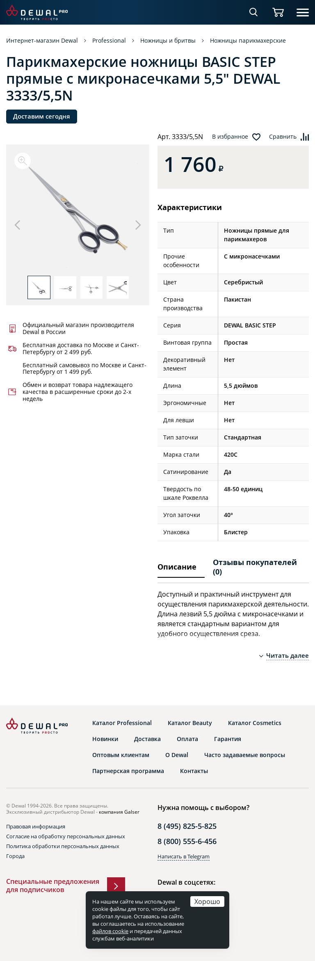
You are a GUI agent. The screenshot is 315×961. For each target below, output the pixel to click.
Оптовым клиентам (120, 755)
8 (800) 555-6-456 (187, 841)
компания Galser (119, 811)
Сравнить (283, 137)
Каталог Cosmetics (254, 723)
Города (15, 856)
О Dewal (176, 755)
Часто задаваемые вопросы (244, 755)
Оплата (187, 739)
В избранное (230, 137)
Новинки (105, 739)
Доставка (147, 739)
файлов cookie (110, 931)
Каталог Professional (122, 723)
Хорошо (207, 901)
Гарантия (227, 739)
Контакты (194, 771)
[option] (77, 214)
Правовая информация (35, 826)
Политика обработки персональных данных (62, 846)
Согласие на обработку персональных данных (65, 836)
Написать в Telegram (184, 856)
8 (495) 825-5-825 (187, 826)
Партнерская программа (128, 771)
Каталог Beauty (190, 723)
